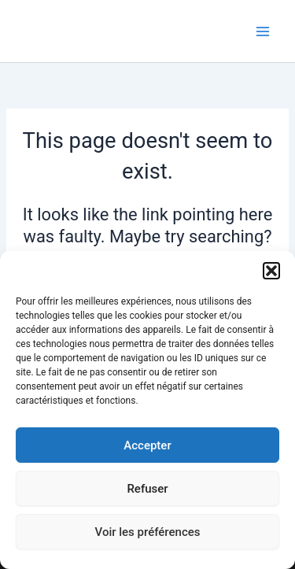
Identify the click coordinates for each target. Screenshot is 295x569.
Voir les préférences (148, 532)
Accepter (147, 445)
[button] (271, 271)
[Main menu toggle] (262, 31)
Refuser (147, 489)
